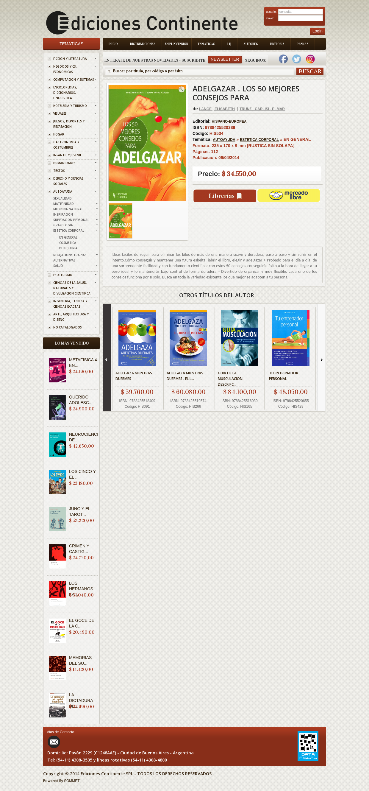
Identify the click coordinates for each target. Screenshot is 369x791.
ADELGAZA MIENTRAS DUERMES (133, 375)
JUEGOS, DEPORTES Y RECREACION (69, 124)
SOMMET (72, 781)
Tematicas (206, 44)
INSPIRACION (63, 214)
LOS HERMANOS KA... (81, 589)
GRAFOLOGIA (63, 225)
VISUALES (60, 113)
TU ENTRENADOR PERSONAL (283, 375)
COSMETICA (67, 243)
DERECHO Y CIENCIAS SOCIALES (68, 181)
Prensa (303, 44)
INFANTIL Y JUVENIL (67, 155)
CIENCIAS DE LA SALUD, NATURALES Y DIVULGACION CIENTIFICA (71, 288)
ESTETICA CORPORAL (68, 230)
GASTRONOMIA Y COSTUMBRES (66, 145)
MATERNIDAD (63, 204)
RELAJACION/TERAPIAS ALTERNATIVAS (70, 257)
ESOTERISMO (62, 275)
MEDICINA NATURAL (68, 209)
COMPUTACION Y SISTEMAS (73, 79)
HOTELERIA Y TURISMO (70, 106)
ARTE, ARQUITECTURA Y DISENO (71, 317)
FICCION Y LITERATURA (70, 59)
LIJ (229, 44)
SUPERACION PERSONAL (71, 220)
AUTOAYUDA (62, 191)
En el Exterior (176, 44)
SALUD (58, 266)
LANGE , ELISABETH (217, 109)
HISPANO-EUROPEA (229, 121)
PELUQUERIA (68, 248)
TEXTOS (59, 171)
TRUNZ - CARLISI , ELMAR (262, 109)
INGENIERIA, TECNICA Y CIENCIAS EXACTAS (70, 304)
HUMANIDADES (64, 163)
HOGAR (58, 134)
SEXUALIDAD (62, 198)
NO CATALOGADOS (67, 327)
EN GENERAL (68, 237)
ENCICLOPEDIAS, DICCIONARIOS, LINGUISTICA (65, 92)
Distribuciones (143, 44)
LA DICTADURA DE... (81, 700)
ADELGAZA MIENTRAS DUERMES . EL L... (185, 375)
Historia (277, 44)
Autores (250, 44)
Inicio (113, 44)
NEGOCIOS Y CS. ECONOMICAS (65, 69)
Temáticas (71, 43)
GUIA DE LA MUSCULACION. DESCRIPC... (230, 378)
